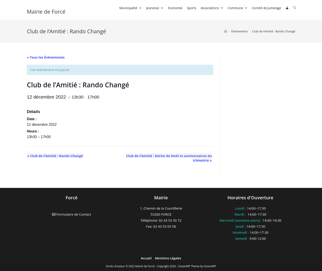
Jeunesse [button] (155, 8)
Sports (191, 8)
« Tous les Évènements (46, 57)
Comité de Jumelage (266, 8)
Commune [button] (238, 8)
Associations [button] (212, 8)
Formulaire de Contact (71, 214)
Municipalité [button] (130, 8)
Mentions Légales (168, 258)
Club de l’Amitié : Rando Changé (273, 31)
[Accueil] (225, 31)
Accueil (147, 258)
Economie (175, 8)
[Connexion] (287, 8)
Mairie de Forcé (46, 11)
